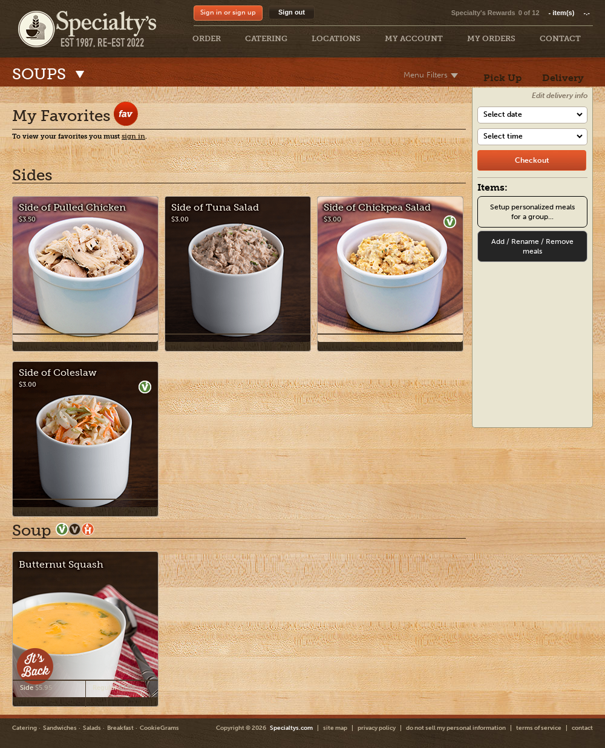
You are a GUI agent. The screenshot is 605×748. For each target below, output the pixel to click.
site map (335, 728)
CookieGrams (159, 728)
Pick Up (502, 78)
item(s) (569, 12)
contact (582, 728)
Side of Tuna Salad (215, 207)
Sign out (291, 12)
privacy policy (377, 728)
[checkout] (531, 160)
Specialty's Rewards (483, 12)
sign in (133, 136)
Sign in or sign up (228, 12)
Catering (24, 728)
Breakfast (120, 728)
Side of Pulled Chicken (72, 207)
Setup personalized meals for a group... (532, 212)
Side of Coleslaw (58, 372)
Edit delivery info (559, 95)
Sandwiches (60, 728)
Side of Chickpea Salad (377, 207)
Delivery (563, 78)
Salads (92, 728)
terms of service (538, 728)
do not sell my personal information (456, 728)
